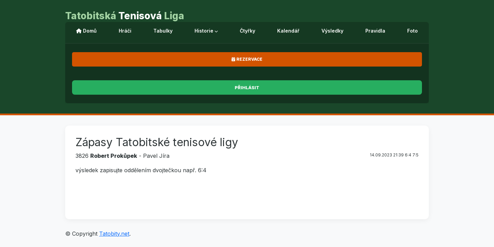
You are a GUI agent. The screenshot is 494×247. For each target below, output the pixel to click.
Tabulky (163, 31)
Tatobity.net (114, 233)
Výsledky (332, 31)
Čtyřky (247, 31)
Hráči (125, 31)
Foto (412, 31)
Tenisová (124, 16)
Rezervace (247, 59)
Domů (86, 31)
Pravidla (375, 31)
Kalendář (288, 31)
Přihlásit (247, 87)
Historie (206, 31)
